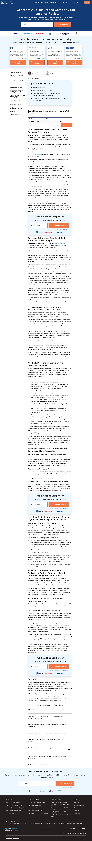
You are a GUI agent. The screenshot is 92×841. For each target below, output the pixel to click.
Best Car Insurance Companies (14, 805)
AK (8, 824)
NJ (57, 824)
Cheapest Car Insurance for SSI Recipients (59, 808)
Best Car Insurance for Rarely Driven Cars (61, 815)
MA (41, 824)
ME (37, 824)
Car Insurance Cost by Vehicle (14, 813)
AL (6, 824)
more (21, 55)
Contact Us (77, 813)
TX (81, 824)
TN (79, 824)
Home (31, 764)
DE (20, 824)
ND (63, 824)
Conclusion (12, 111)
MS (47, 824)
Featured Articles (34, 800)
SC (75, 824)
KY (33, 824)
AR (10, 824)
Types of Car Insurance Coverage (37, 802)
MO (49, 824)
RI (73, 824)
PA (72, 824)
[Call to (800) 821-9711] (76, 2)
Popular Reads (56, 800)
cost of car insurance (36, 154)
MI (43, 824)
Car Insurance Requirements (36, 808)
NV (54, 824)
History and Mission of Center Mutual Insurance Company (16, 108)
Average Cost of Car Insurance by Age (38, 813)
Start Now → (66, 125)
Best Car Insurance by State (13, 810)
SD (77, 824)
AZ (12, 824)
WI (13, 826)
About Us (76, 802)
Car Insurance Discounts (34, 805)
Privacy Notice (78, 808)
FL (24, 824)
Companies (44, 2)
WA (65, 824)
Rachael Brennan (36, 73)
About (64, 2)
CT (18, 824)
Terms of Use (67, 28)
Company (77, 800)
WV (11, 826)
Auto (36, 2)
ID (27, 824)
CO (16, 824)
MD (39, 824)
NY (59, 824)
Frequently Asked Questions (16, 114)
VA (6, 826)
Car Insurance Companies (41, 764)
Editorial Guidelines (79, 805)
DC (22, 824)
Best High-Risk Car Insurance (59, 802)
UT (83, 824)
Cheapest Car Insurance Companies (15, 808)
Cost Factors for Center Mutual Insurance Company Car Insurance (16, 76)
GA (26, 824)
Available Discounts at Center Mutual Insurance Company (16, 86)
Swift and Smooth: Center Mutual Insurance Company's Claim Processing (17, 91)
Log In (87, 2)
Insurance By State (11, 821)
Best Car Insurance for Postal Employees (59, 812)
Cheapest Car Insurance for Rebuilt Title (60, 805)
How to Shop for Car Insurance (14, 802)
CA (14, 824)
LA (35, 824)
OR (70, 824)
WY (15, 826)
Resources (53, 2)
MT (52, 824)
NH (56, 824)
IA (31, 824)
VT (85, 824)
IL (28, 824)
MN (45, 824)
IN (30, 824)
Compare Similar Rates (18, 62)
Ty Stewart (53, 73)
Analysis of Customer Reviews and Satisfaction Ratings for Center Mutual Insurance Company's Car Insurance (16, 102)
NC (61, 824)
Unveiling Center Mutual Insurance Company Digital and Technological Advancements (17, 96)
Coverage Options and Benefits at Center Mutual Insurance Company (17, 82)
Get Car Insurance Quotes (35, 810)
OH (68, 824)
